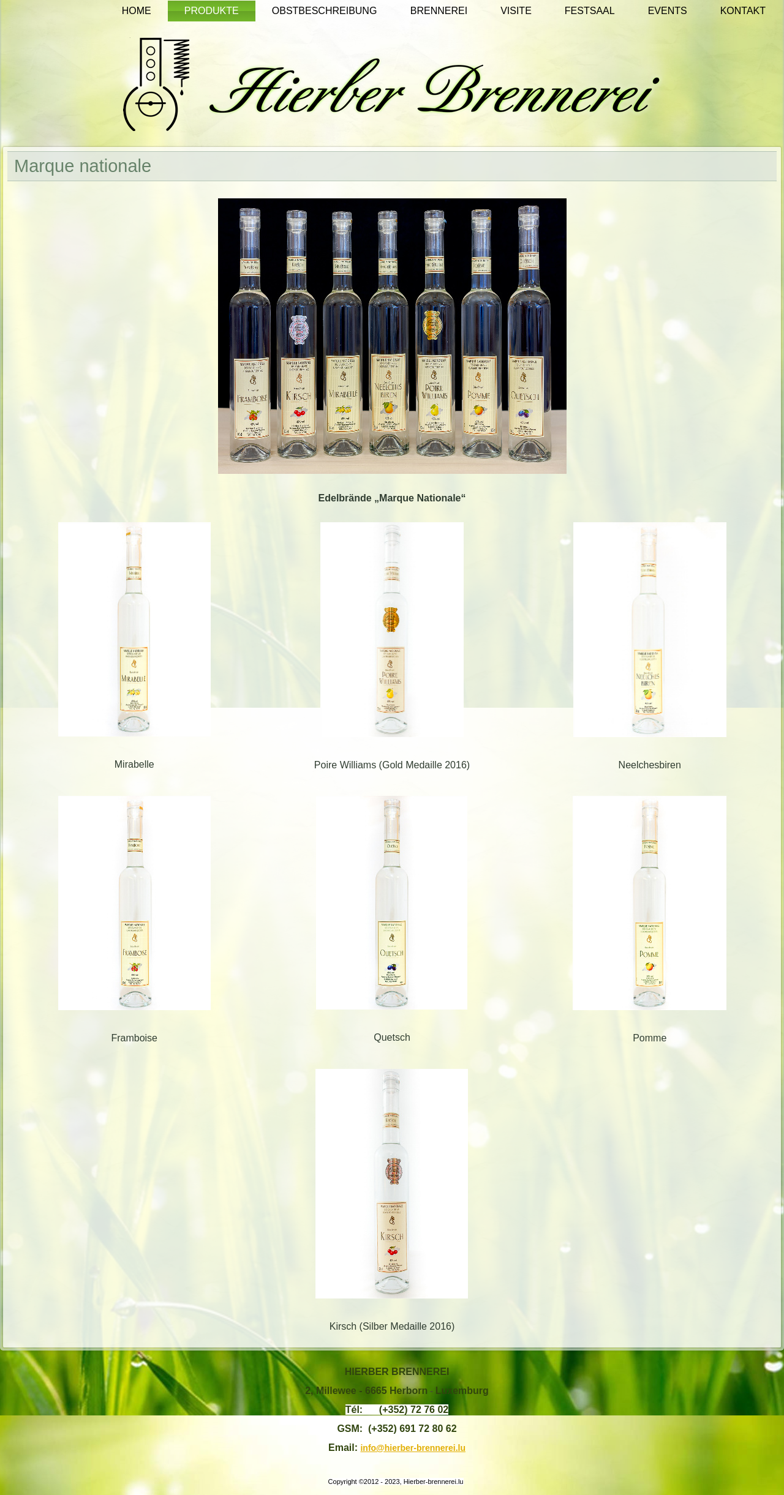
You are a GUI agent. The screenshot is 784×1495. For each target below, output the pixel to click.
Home (136, 11)
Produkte (211, 11)
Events (667, 11)
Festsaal (590, 11)
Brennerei (438, 11)
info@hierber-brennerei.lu (413, 1448)
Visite (516, 11)
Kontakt (743, 11)
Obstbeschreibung (324, 11)
